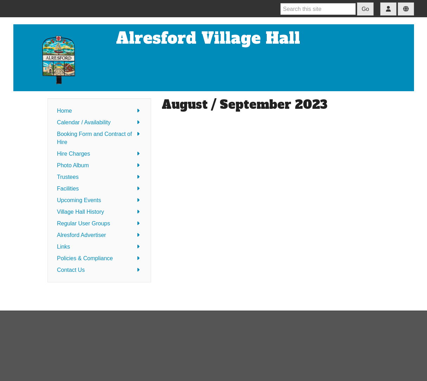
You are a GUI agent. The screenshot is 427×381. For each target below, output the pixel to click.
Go (365, 9)
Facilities (99, 189)
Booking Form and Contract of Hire (99, 137)
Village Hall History (99, 212)
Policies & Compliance (99, 258)
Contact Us (99, 270)
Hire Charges (99, 154)
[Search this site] (318, 9)
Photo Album (99, 165)
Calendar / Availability (99, 122)
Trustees (99, 177)
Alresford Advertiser (99, 235)
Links (99, 247)
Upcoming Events (99, 200)
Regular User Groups (99, 223)
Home (99, 111)
